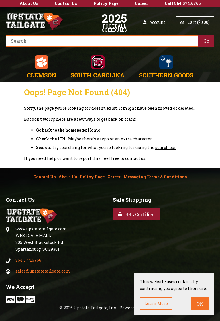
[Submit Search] (206, 41)
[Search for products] (102, 41)
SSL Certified (136, 214)
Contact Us (66, 3)
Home (94, 130)
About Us (28, 3)
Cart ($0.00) (195, 22)
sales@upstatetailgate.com (42, 271)
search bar (165, 147)
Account (154, 22)
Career (141, 3)
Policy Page (106, 3)
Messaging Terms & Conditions (155, 176)
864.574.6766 (28, 260)
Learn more (156, 303)
